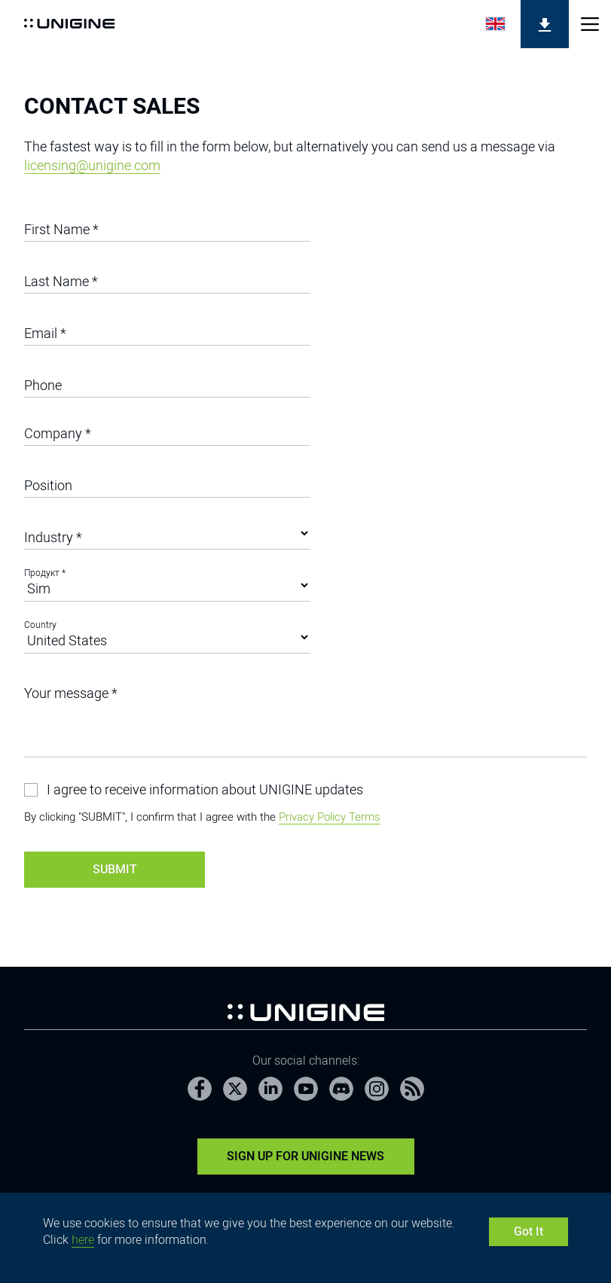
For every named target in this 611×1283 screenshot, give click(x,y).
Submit (115, 869)
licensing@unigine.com (92, 165)
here (83, 1240)
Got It (528, 1231)
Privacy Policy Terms (329, 817)
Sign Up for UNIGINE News (305, 1156)
